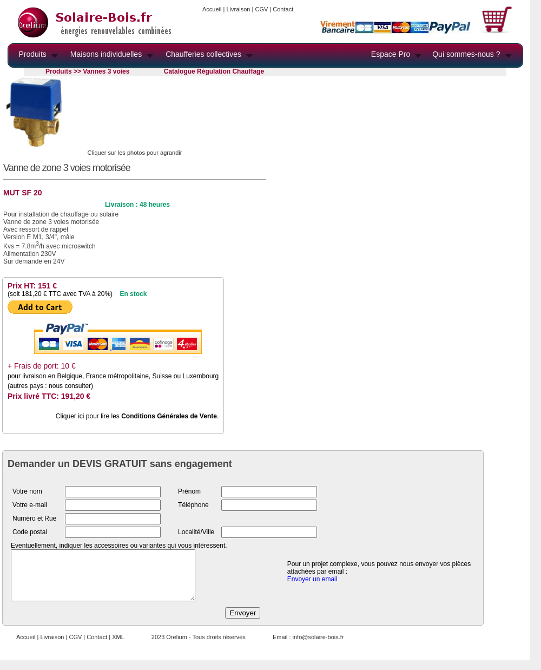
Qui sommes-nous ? (466, 54)
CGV (261, 9)
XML (118, 646)
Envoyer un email (312, 584)
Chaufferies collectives (203, 54)
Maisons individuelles (106, 54)
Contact (283, 9)
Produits (33, 54)
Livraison (238, 9)
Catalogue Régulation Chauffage (214, 71)
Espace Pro (390, 54)
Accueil (211, 9)
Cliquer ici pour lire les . (137, 416)
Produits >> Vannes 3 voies (87, 71)
